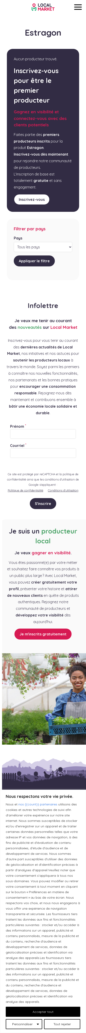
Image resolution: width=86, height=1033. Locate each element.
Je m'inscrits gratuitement (43, 634)
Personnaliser (22, 1024)
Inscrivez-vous (32, 199)
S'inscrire (43, 503)
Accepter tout (43, 1012)
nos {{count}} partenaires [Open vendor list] (37, 804)
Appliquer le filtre (34, 261)
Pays (18, 238)
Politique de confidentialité (25, 490)
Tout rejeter (62, 1024)
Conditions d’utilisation (63, 490)
